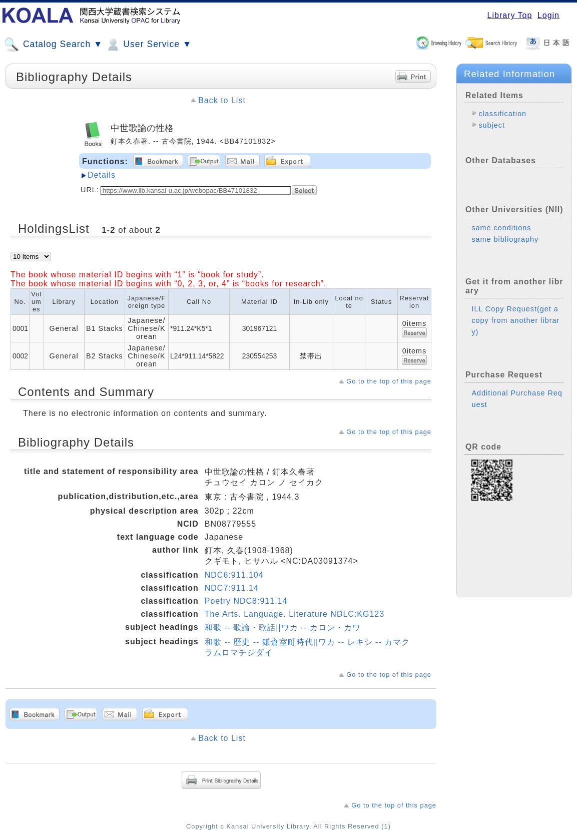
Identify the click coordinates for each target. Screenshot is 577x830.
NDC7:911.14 (232, 588)
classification (502, 114)
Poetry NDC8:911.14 (246, 601)
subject (491, 125)
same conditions (501, 228)
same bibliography (504, 239)
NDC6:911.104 (234, 575)
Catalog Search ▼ (53, 44)
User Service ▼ (148, 44)
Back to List (222, 100)
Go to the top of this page (388, 381)
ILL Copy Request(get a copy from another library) (515, 320)
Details (102, 175)
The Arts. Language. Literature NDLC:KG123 (294, 614)
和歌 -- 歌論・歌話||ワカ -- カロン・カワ (283, 627)
